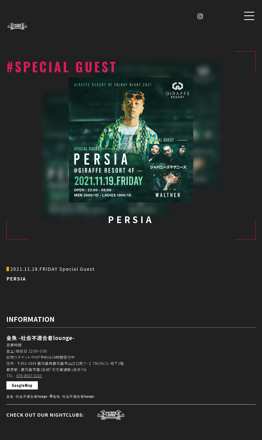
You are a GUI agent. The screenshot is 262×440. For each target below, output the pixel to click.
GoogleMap (22, 385)
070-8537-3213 (29, 375)
